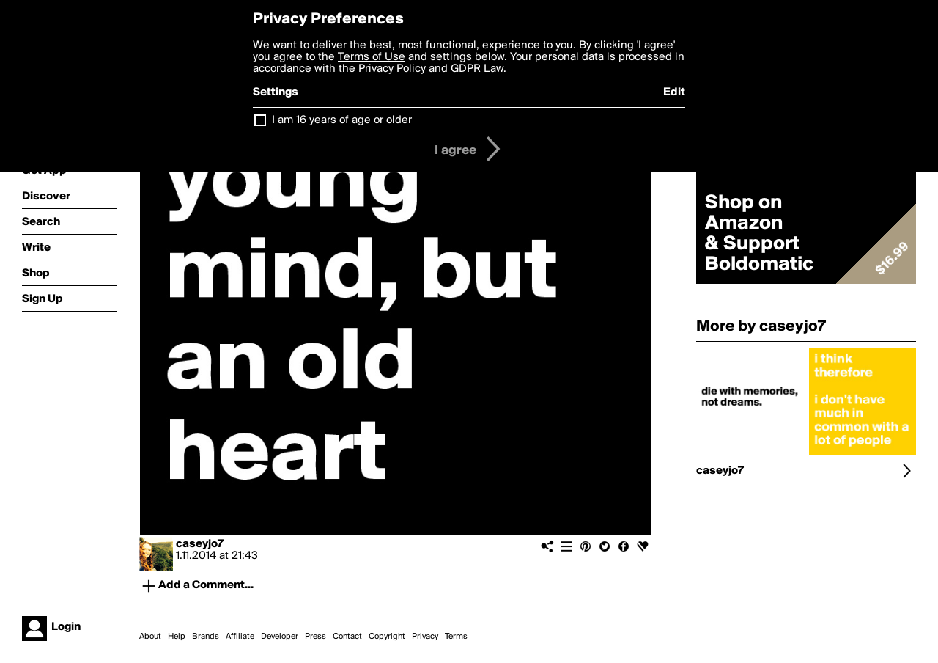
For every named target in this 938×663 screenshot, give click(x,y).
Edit (674, 92)
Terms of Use (371, 57)
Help (176, 636)
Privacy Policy (392, 69)
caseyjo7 (200, 544)
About (150, 636)
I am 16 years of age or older (342, 120)
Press (315, 636)
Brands (205, 636)
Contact (347, 636)
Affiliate (240, 636)
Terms (456, 636)
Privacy (425, 636)
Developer (279, 636)
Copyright (387, 636)
